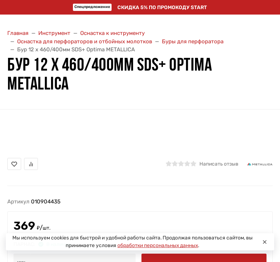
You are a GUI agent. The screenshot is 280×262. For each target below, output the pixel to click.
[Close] (265, 242)
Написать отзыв (218, 164)
